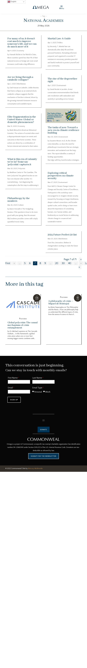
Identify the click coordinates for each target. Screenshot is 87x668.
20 (56, 263)
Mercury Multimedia (35, 468)
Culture (21, 205)
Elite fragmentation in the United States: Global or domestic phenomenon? (21, 119)
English (12, 1)
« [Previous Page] (14, 263)
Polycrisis (21, 168)
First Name (13, 378)
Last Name (37, 378)
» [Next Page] (81, 263)
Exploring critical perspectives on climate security (61, 175)
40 (69, 263)
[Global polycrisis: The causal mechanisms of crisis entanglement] (23, 305)
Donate (43, 429)
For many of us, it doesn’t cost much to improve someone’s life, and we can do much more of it (22, 42)
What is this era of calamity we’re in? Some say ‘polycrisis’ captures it (22, 162)
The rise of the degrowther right (62, 80)
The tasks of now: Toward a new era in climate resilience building (63, 130)
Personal (38, 392)
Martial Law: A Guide (59, 38)
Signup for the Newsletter (43, 456)
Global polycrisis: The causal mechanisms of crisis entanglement (23, 325)
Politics (60, 43)
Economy (20, 51)
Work (47, 392)
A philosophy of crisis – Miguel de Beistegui (60, 302)
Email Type (37, 388)
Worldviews (21, 84)
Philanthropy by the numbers (18, 200)
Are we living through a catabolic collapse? (20, 78)
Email (10, 388)
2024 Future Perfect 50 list (62, 234)
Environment (61, 85)
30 (63, 263)
